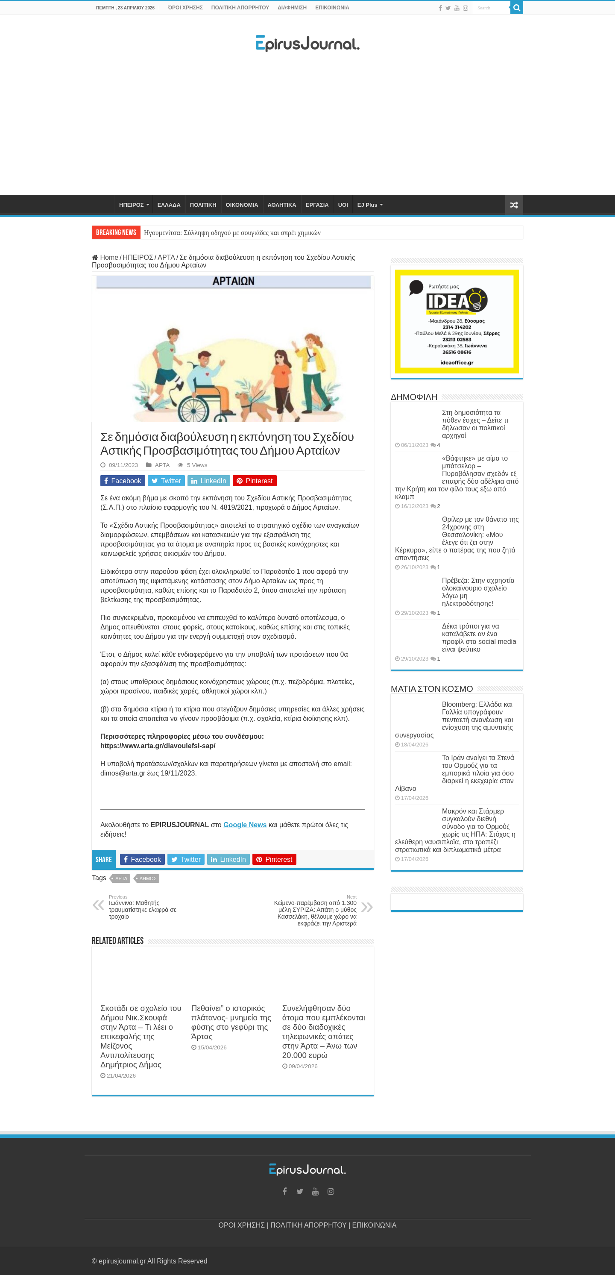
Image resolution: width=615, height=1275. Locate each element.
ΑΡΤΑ (166, 257)
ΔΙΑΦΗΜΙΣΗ (292, 8)
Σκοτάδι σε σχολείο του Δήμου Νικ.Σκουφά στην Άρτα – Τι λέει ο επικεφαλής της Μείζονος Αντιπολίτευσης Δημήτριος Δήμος (141, 1036)
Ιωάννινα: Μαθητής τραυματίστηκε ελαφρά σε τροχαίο (152, 907)
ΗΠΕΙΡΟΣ (131, 205)
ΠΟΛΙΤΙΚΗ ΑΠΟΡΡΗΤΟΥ (240, 8)
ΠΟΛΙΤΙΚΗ (203, 205)
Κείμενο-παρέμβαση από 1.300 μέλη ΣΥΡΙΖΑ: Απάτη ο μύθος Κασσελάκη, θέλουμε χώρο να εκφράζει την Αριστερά (313, 910)
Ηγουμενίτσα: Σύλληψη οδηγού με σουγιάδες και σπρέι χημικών (232, 232)
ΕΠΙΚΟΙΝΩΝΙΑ (332, 8)
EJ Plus (367, 205)
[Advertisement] (307, 126)
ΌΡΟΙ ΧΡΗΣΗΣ (185, 8)
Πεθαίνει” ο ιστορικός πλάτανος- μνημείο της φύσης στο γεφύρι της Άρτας (231, 1022)
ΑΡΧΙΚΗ (103, 204)
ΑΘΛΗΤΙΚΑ (282, 205)
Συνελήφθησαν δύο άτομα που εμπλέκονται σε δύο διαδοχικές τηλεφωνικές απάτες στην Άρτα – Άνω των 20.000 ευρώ (323, 1032)
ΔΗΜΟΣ (148, 878)
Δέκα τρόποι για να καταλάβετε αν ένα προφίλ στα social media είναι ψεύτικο (479, 638)
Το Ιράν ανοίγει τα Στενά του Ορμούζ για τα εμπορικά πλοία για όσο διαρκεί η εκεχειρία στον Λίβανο (454, 773)
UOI (343, 205)
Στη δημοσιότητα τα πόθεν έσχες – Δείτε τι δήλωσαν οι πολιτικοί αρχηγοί (475, 424)
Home (105, 257)
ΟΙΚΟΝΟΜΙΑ (242, 205)
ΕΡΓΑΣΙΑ (317, 205)
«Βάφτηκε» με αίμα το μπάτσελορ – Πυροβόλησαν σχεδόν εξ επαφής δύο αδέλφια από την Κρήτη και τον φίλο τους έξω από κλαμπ (456, 477)
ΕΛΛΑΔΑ (169, 205)
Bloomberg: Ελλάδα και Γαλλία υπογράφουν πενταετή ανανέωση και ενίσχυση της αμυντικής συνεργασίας (454, 720)
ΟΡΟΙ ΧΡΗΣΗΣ (242, 1225)
